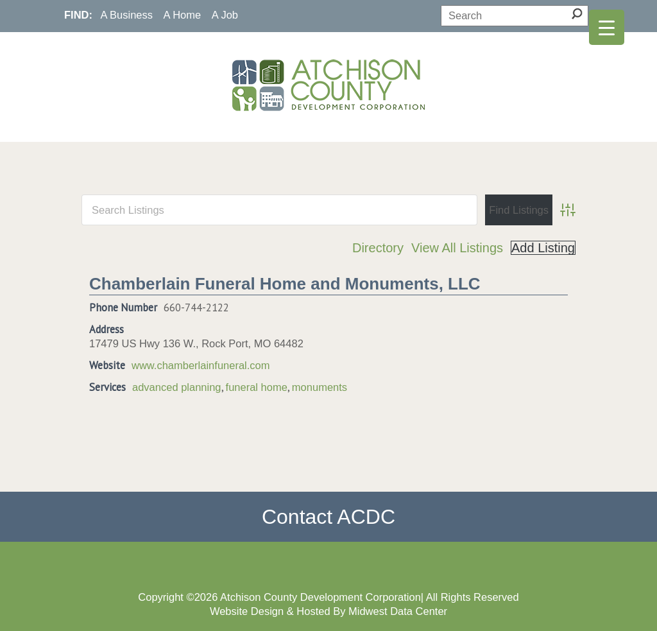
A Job (225, 15)
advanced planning (176, 387)
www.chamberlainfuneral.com (201, 365)
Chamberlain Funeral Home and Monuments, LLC (285, 283)
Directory (378, 248)
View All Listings (457, 248)
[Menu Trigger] (606, 27)
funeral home (256, 387)
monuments (319, 387)
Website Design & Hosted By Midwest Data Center (328, 611)
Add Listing (543, 248)
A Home (182, 15)
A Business (126, 15)
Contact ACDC (328, 516)
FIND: (78, 15)
